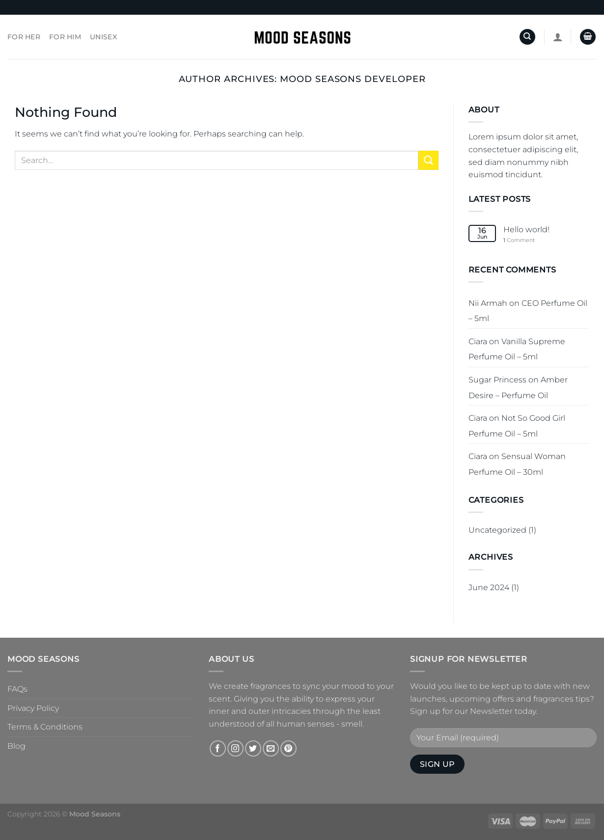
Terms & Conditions (44, 727)
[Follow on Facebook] (218, 748)
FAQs (17, 689)
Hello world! (526, 229)
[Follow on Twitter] (253, 748)
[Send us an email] (271, 748)
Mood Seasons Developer (352, 78)
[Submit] (428, 160)
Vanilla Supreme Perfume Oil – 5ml (516, 349)
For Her (23, 36)
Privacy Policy (33, 708)
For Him (65, 36)
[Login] (558, 37)
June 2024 (488, 587)
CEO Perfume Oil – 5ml (527, 311)
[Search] (527, 37)
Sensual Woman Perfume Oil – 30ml (517, 464)
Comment (519, 240)
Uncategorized (497, 530)
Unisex (103, 36)
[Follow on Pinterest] (288, 748)
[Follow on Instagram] (235, 748)
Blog (16, 746)
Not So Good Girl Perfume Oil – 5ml (516, 425)
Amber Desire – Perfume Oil (518, 387)
